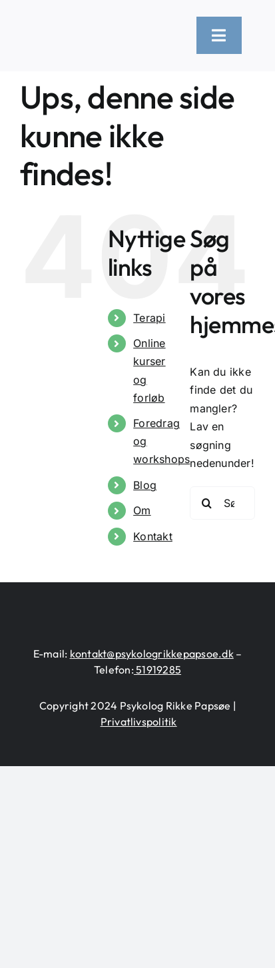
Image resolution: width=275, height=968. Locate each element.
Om (141, 510)
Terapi (149, 317)
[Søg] (206, 503)
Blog (144, 485)
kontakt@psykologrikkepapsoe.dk (152, 653)
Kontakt (152, 536)
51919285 (157, 669)
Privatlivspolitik (139, 721)
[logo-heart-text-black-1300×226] (98, 27)
